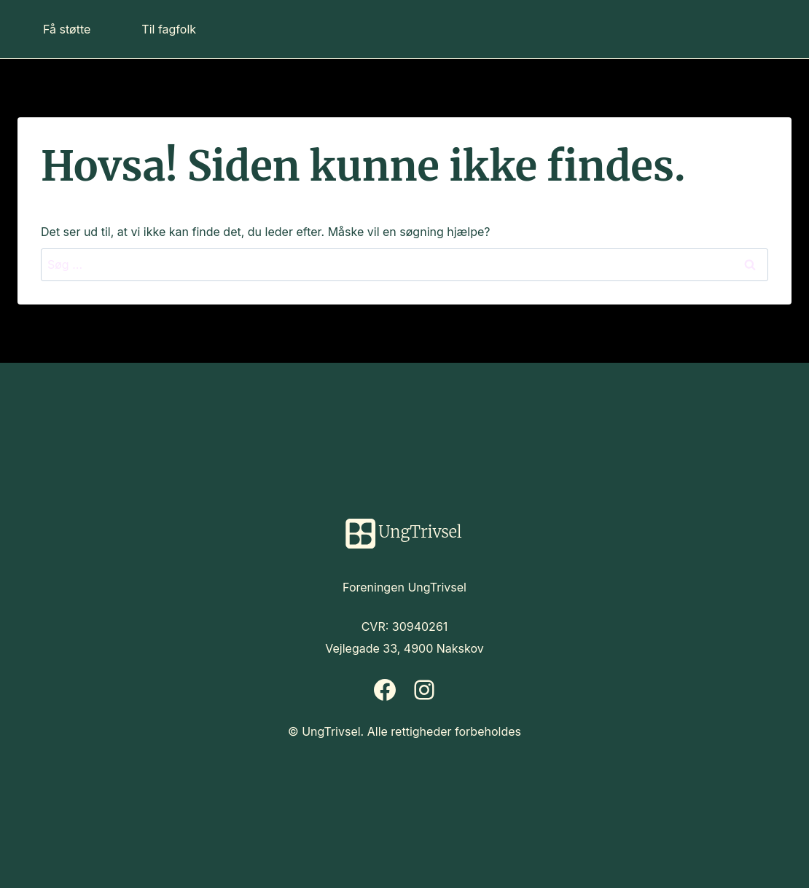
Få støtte (66, 29)
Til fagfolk (168, 29)
